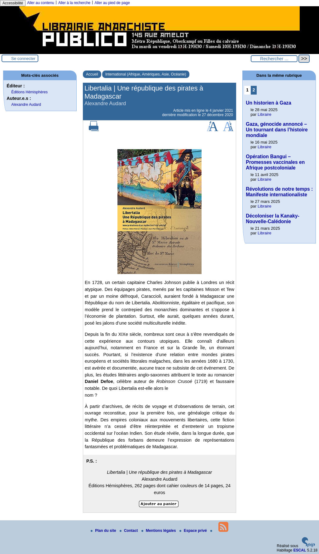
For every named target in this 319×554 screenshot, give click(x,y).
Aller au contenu (40, 3)
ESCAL (299, 550)
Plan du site (104, 530)
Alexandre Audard (26, 104)
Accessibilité (12, 3)
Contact (129, 530)
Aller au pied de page (112, 3)
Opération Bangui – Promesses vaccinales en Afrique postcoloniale (275, 162)
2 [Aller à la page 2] (254, 89)
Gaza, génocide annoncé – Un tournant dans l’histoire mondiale (276, 129)
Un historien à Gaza (268, 102)
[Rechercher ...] (274, 58)
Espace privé (193, 530)
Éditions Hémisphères (29, 92)
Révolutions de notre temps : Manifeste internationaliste (279, 191)
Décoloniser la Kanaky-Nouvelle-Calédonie (272, 218)
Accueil (92, 74)
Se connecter (23, 58)
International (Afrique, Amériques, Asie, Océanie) (145, 74)
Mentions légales (159, 530)
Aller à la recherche (74, 3)
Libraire (264, 114)
